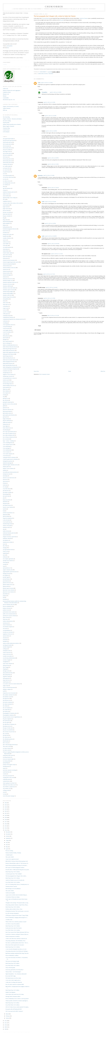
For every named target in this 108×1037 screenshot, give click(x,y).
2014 (6, 828)
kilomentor (5, 501)
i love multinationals (7, 450)
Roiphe (47, 18)
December (8, 832)
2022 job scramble (7, 149)
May (7, 846)
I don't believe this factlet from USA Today (15, 994)
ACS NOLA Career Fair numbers (13, 923)
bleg (4, 217)
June (7, 844)
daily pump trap (6, 335)
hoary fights (5, 426)
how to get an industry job (8, 435)
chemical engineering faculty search (10, 262)
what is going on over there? (9, 783)
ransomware (5, 623)
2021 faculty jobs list (7, 144)
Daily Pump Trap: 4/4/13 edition (12, 990)
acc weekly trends (6, 166)
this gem (61, 20)
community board (6, 315)
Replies (40, 89)
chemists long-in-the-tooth (8, 297)
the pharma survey (7, 726)
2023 (6, 809)
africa (4, 186)
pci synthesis (5, 575)
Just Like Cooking (7, 120)
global (4, 405)
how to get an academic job (9, 433)
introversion (5, 481)
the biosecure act (6, 700)
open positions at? (7, 568)
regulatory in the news (7, 634)
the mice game (6, 722)
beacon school (6, 210)
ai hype (4, 190)
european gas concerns (7, 376)
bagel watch (5, 206)
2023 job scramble (7, 155)
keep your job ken (7, 499)
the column (5, 705)
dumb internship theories (8, 357)
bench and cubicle (7, 214)
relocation (5, 637)
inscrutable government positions (10, 472)
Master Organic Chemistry (8, 126)
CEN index (5, 245)
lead (4, 510)
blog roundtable (6, 223)
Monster (4, 96)
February (8, 1016)
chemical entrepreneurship (8, 264)
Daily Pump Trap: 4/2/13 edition (12, 1002)
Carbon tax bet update (10, 892)
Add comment (37, 329)
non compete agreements (8, 558)
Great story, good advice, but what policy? (14, 969)
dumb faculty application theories (10, 352)
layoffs (4, 509)
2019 (6, 817)
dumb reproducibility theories (9, 365)
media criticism (6, 531)
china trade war (6, 304)
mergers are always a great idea (9, 536)
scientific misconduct (7, 656)
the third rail (5, 735)
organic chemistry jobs (7, 569)
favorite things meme (7, 383)
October (7, 836)
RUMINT (5, 641)
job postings (5, 494)
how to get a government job (9, 431)
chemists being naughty (8, 291)
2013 (6, 830)
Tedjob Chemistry (6, 108)
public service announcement (9, 613)
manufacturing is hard (7, 523)
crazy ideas (5, 334)
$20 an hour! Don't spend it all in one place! (15, 944)
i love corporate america (8, 444)
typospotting (5, 762)
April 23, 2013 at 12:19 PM (55, 92)
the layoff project (6, 720)
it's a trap (5, 486)
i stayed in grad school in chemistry (10, 459)
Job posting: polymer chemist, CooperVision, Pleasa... (17, 904)
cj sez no (5, 310)
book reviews (6, 230)
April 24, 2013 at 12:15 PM (49, 298)
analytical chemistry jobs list (9, 192)
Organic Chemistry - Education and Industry (12, 118)
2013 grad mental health (8, 138)
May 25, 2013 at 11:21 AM (53, 315)
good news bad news (7, 409)
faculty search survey (7, 381)
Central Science (6, 129)
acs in (4, 173)
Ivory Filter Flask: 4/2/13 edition (12, 1004)
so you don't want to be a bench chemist (11, 683)
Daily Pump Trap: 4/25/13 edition (13, 871)
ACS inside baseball (7, 175)
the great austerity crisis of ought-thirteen (11, 717)
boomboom (5, 232)
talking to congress (7, 689)
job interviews (6, 490)
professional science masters (9, 611)
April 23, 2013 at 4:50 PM (53, 158)
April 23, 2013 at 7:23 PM (48, 175)
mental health (6, 534)
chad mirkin (5, 249)
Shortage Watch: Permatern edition (13, 996)
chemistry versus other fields (9, 287)
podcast (4, 595)
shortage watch (6, 670)
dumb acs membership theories (9, 345)
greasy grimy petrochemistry (9, 415)
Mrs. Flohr (5, 545)
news (4, 555)
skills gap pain (6, 678)
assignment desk (6, 201)
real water (5, 628)
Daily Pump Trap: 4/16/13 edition (13, 926)
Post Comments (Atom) (45, 374)
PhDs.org (5, 110)
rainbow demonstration (8, 621)
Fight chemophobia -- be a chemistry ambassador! (16, 973)
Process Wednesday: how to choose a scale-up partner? (17, 998)
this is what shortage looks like (9, 744)
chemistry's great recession (8, 289)
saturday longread (6, 646)
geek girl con (5, 398)
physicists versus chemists (8, 591)
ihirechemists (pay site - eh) (9, 99)
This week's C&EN (10, 857)
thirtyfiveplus (6, 741)
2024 (6, 807)
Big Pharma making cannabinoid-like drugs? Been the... (17, 953)
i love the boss (6, 455)
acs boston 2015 (6, 168)
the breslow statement (7, 702)
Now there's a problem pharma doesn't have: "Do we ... (17, 942)
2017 (6, 821)
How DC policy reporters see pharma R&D (15, 984)
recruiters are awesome (8, 632)
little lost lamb (6, 516)
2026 (6, 802)
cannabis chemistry (7, 238)
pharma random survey (8, 584)
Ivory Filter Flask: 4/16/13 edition (13, 930)
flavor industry (6, 391)
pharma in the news (7, 582)
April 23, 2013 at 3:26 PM (51, 131)
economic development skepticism (10, 369)
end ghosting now (6, 372)
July (7, 842)
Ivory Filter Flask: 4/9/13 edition (12, 965)
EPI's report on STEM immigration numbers (15, 867)
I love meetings (6, 448)
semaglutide (5, 661)
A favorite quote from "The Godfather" (14, 873)
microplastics (6, 540)
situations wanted (6, 676)
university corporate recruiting (9, 770)
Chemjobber (54, 6)
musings (4, 547)
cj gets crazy (5, 308)
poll (4, 597)
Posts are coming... (10, 850)
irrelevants (5, 485)
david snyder (5, 337)
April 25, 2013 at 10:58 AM (53, 243)
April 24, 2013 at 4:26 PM (50, 201)
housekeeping (6, 429)
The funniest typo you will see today (13, 978)
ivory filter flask (6, 488)
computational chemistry (8, 317)
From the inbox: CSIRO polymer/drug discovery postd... (17, 869)
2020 (6, 815)
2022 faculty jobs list (7, 147)
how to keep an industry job (9, 437)
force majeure (6, 392)
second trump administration (9, 658)
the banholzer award (7, 696)
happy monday (6, 418)
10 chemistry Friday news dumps (13, 897)
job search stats (6, 496)
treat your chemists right (8, 759)
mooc (4, 544)
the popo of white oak (7, 728)
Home (69, 371)
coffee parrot (5, 313)
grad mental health (7, 411)
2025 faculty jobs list (7, 160)
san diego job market (7, 645)
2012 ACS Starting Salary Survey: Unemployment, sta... (17, 884)
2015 (6, 825)
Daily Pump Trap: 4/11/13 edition (13, 947)
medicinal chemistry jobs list (9, 533)
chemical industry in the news (9, 267)
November (8, 834)
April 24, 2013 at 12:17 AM (49, 274)
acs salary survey (6, 181)
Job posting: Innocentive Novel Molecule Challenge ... (17, 951)
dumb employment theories (8, 350)
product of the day (7, 608)
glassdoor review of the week (9, 404)
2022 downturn (6, 146)
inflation (4, 470)
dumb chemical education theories (10, 346)
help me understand (7, 420)
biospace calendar (6, 216)
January (7, 1018)
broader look (5, 236)
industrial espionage (7, 463)
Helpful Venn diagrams (10, 992)
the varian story (6, 737)
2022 (6, 811)
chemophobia (6, 299)
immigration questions (7, 461)
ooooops (4, 564)
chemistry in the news (7, 284)
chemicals (5, 276)
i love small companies (8, 453)
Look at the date (6, 520)
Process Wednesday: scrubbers (12, 955)
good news (5, 407)
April (7, 848)
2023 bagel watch (6, 151)
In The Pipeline (6, 131)
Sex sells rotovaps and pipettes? (12, 913)
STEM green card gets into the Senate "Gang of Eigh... (17, 915)
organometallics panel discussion (10, 571)
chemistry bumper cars (7, 280)
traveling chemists (7, 757)
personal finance (6, 579)
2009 (6, 1027)
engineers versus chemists (8, 374)
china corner (5, 302)
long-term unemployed (8, 518)
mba (4, 529)
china (4, 300)
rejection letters (6, 635)
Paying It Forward (7, 573)
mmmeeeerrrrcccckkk (7, 542)
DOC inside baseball (7, 341)
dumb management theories (9, 361)
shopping (5, 669)
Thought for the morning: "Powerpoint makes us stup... (17, 902)
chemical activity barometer (9, 260)
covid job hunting (6, 326)
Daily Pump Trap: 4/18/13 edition (13, 907)
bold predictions (6, 227)
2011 (6, 1022)
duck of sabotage (6, 343)
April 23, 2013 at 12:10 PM (47, 82)
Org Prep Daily (6, 122)
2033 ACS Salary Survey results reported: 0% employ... (17, 1007)
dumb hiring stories (7, 356)
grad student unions (7, 413)
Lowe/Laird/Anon (7, 522)
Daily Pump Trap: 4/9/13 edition (12, 963)
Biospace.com (6, 94)
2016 (6, 823)
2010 (6, 1024)
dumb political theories (8, 363)
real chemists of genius (8, 626)
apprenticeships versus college (9, 197)
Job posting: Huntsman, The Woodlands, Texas (15, 940)
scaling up (5, 648)
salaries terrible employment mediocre (11, 643)
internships (5, 475)
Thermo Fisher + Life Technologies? (13, 971)
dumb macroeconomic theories (9, 359)
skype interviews (6, 680)
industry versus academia (8, 468)
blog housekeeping (7, 221)
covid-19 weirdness (7, 332)
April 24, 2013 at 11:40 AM (51, 287)
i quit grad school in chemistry (9, 457)
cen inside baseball (7, 247)
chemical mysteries (7, 271)
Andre (39, 82)
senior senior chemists (7, 663)
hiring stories (5, 424)
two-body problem (7, 761)
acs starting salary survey (8, 182)
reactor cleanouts (6, 624)
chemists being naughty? (8, 293)
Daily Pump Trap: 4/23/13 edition (13, 878)
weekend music (6, 781)
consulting (5, 323)
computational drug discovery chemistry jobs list (13, 319)
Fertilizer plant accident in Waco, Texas (14, 909)
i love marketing (6, 446)
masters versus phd (7, 525)
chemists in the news (7, 295)
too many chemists (7, 748)
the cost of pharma (7, 707)
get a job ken (5, 400)
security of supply (6, 659)
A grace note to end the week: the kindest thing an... (16, 894)
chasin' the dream (6, 256)
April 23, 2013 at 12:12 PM (49, 102)
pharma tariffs (6, 586)
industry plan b (6, 466)
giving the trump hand (7, 402)
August (7, 840)
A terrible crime (9, 919)
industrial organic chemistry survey (10, 464)
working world (6, 790)
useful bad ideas (6, 772)
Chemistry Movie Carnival (11, 886)
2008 (6, 1029)
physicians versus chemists (8, 590)
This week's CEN (6, 746)
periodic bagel (6, 577)
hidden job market (7, 422)
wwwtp (4, 794)
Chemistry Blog (6, 128)
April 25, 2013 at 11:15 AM (57, 253)
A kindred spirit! (9, 854)
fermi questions (6, 387)
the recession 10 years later (8, 731)
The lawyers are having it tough (12, 961)
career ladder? (6, 243)
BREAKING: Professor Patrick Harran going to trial (17, 861)
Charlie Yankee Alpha (7, 252)
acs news (5, 179)
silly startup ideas (6, 674)
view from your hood (7, 775)
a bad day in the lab (7, 164)
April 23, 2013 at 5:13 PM (53, 164)
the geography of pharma (8, 715)
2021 (6, 813)
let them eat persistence (8, 512)
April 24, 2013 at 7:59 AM (53, 187)
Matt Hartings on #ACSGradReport (13, 888)
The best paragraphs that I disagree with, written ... (16, 876)
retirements (5, 639)
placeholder (5, 593)
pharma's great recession (8, 588)
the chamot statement (7, 704)
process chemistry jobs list (8, 604)
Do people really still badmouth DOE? (14, 1009)
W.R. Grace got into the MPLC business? (14, 1011)
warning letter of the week (8, 777)
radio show (5, 619)
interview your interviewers (9, 477)
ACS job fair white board (8, 177)
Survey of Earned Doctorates (9, 687)
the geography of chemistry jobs (10, 713)
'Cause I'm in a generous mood (12, 859)
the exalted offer (6, 709)
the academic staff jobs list (8, 694)
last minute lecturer (7, 505)
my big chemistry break (8, 549)
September (8, 838)
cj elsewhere (5, 306)
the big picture (6, 698)
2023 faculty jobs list (7, 153)
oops (4, 566)
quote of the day (6, 617)
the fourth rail (6, 711)
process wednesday (7, 606)
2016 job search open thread (9, 140)
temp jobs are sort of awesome (9, 693)
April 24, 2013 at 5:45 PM (50, 223)
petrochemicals (6, 580)
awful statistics (6, 205)
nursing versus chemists (8, 560)
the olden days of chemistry (9, 724)
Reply (39, 86)
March (7, 1013)
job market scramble (7, 492)
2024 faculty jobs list (7, 158)
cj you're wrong (6, 311)
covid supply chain (7, 330)
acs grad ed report (6, 171)
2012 (6, 1020)
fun (3, 396)
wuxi (4, 792)
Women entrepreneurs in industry (13, 936)
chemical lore (6, 269)
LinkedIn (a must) (7, 92)
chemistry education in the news (10, 282)
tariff (4, 691)
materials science (6, 527)
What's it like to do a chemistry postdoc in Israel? (16, 921)
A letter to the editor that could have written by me (16, 938)
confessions (5, 321)
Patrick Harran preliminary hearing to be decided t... (17, 865)
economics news (6, 370)
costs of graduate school (8, 324)
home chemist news (7, 427)
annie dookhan (6, 195)
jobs (4, 498)
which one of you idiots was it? (9, 784)
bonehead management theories (9, 228)
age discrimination (7, 188)
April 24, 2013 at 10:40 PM (50, 236)
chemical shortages (7, 275)
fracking (4, 394)
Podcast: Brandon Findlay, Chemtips (13, 852)
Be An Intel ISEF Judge (11, 976)
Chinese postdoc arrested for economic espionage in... (17, 1000)
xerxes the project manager (8, 796)
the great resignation (7, 718)
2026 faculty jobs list (7, 162)
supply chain (5, 685)
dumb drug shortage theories (9, 348)
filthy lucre (5, 389)
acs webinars (5, 184)
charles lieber (6, 251)
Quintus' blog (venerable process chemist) (12, 124)
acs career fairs (6, 169)
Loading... (5, 64)
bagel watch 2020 (6, 208)
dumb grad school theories (45, 73)
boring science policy (7, 234)
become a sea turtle (7, 212)
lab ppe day (5, 503)
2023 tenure (5, 157)
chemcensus (5, 258)
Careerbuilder (6, 97)
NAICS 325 (5, 551)
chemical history (6, 265)
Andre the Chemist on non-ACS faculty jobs (15, 880)
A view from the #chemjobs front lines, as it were (16, 949)
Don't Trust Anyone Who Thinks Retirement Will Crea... (17, 932)
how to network (6, 439)
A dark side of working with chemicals (14, 982)
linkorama (5, 514)
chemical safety (6, 273)
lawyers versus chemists (8, 507)
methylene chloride (7, 538)
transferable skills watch (8, 755)
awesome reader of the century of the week (12, 203)
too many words (6, 750)
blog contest (5, 219)
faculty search (6, 380)
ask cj (4, 199)
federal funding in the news (8, 385)
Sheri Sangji (5, 667)
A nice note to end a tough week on (13, 980)
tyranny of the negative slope (9, 764)
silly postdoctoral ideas (8, 672)
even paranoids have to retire (9, 378)
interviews (5, 479)
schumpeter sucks (6, 650)
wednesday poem (6, 779)
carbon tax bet (6, 241)
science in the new (7, 652)
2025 (6, 804)
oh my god (5, 562)
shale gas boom (6, 665)
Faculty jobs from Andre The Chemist (14, 928)
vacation (4, 773)
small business (6, 682)
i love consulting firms (7, 442)
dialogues (5, 339)
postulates (5, 599)
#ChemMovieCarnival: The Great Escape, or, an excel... (17, 911)
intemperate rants (6, 474)
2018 (6, 819)
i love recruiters (6, 451)
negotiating (5, 553)
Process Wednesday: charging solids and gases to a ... (17, 917)
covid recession (6, 328)
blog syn (4, 225)
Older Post (103, 371)
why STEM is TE (6, 788)
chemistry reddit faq (7, 286)
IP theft (4, 483)
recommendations (6, 630)
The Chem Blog (6, 117)
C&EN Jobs (5, 88)
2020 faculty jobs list (7, 142)
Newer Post (36, 371)
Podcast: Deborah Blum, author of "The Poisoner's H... (17, 863)
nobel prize (5, 556)
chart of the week (6, 254)
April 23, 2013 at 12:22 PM (50, 115)
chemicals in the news (7, 278)
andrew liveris (6, 193)
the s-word (5, 733)
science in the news (7, 654)
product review (6, 610)
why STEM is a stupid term (9, 786)
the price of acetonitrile (8, 729)
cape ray (4, 240)
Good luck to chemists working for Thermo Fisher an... (17, 934)
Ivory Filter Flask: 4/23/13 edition (13, 882)
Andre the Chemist (83, 18)
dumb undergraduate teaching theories (11, 367)
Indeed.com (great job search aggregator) (11, 90)
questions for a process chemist (9, 615)
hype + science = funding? (8, 440)
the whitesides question (8, 739)
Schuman (44, 18)
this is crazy (5, 742)
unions (4, 768)
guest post (5, 416)
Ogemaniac (40, 175)
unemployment (6, 766)
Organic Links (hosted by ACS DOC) (11, 106)
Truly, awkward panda (10, 967)
